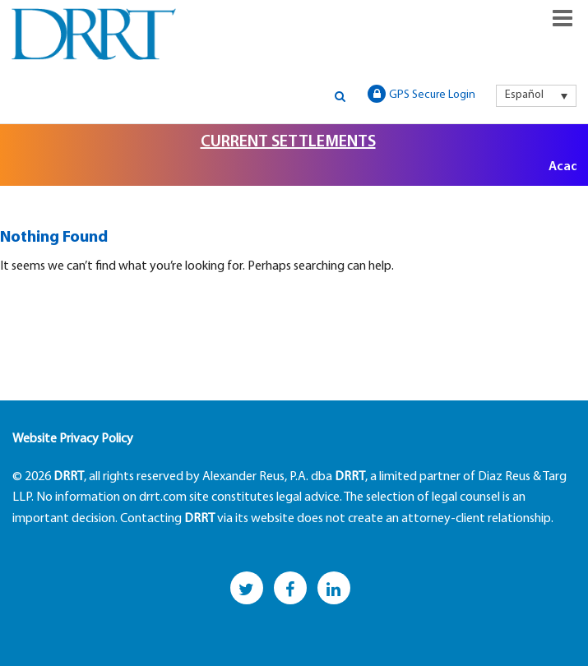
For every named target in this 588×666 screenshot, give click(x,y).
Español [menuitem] (524, 95)
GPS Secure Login (421, 94)
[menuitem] (536, 95)
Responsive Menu (562, 18)
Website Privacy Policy (72, 439)
